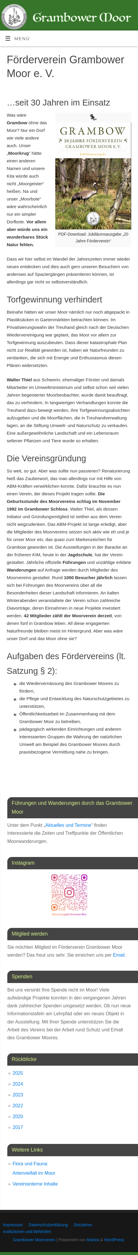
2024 (18, 1083)
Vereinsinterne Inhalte (35, 1183)
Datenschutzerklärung (48, 1225)
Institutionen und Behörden (27, 1232)
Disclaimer (83, 1225)
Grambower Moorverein (34, 1240)
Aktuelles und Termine (68, 825)
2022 (18, 1105)
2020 (18, 1116)
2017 (18, 1127)
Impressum (13, 1225)
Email (119, 955)
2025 (18, 1073)
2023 (18, 1094)
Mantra (93, 1240)
